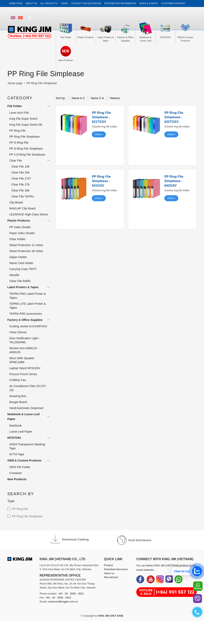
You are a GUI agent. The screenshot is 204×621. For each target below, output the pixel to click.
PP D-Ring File (18, 142)
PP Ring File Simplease (24, 136)
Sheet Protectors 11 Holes (26, 245)
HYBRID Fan (17, 380)
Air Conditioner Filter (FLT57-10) (28, 388)
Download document (116, 569)
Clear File (15, 160)
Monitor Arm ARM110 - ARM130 (24, 350)
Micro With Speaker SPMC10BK (22, 360)
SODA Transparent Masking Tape (27, 446)
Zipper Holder (18, 257)
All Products (49, 3)
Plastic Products (18, 220)
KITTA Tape (16, 454)
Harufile (14, 275)
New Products (16, 479)
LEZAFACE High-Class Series (28, 214)
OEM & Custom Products (24, 460)
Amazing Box (17, 396)
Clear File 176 (20, 184)
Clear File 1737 (21, 178)
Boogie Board (18, 402)
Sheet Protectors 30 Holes (26, 251)
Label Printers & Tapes (22, 287)
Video (64, 3)
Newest (113, 98)
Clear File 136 (20, 166)
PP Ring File (17, 130)
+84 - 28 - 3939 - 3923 (58, 597)
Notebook (15, 425)
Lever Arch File (19, 112)
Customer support (173, 3)
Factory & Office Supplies (25, 319)
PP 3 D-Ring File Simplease (27, 154)
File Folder (14, 106)
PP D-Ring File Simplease (26, 148)
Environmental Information (27, 10)
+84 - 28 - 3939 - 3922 (71, 593)
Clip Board (16, 202)
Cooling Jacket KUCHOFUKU (28, 326)
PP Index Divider (20, 227)
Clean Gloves (18, 332)
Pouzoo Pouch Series (23, 374)
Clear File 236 (20, 172)
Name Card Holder (21, 263)
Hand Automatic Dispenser (26, 408)
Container (15, 473)
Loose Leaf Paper (20, 431)
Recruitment (111, 577)
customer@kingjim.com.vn (62, 601)
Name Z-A (95, 98)
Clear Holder (17, 239)
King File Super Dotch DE (25, 124)
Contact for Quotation (86, 3)
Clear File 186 (20, 190)
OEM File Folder (19, 467)
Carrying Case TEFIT (23, 269)
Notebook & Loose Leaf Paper (23, 417)
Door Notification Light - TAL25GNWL (24, 340)
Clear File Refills (19, 281)
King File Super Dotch (23, 118)
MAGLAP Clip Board (22, 208)
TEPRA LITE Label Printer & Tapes (27, 305)
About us (31, 3)
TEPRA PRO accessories (25, 313)
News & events (148, 3)
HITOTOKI (14, 437)
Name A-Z (76, 98)
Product (108, 565)
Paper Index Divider (22, 233)
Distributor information (120, 3)
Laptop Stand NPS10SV (24, 368)
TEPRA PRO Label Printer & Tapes (27, 295)
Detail (99, 134)
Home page (16, 3)
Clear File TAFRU (22, 196)
